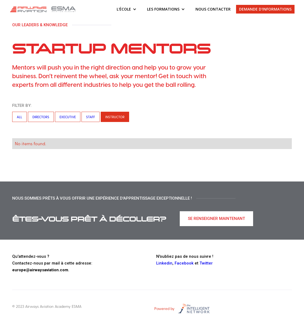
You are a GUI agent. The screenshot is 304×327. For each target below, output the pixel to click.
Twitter (206, 263)
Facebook (184, 263)
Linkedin (164, 263)
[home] (43, 9)
